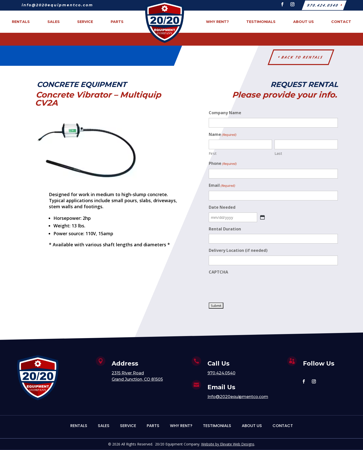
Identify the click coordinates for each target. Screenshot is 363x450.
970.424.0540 (221, 373)
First (213, 153)
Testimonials (217, 426)
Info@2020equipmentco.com (237, 396)
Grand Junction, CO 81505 (137, 379)
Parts (153, 426)
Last (278, 153)
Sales (103, 426)
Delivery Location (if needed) (238, 250)
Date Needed (222, 207)
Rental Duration (225, 229)
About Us (252, 426)
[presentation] (247, 287)
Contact (283, 426)
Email (222, 186)
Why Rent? (181, 426)
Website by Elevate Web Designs (227, 444)
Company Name (225, 112)
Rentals (78, 426)
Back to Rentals (302, 57)
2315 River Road (128, 373)
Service (128, 426)
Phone (223, 164)
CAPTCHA (218, 272)
